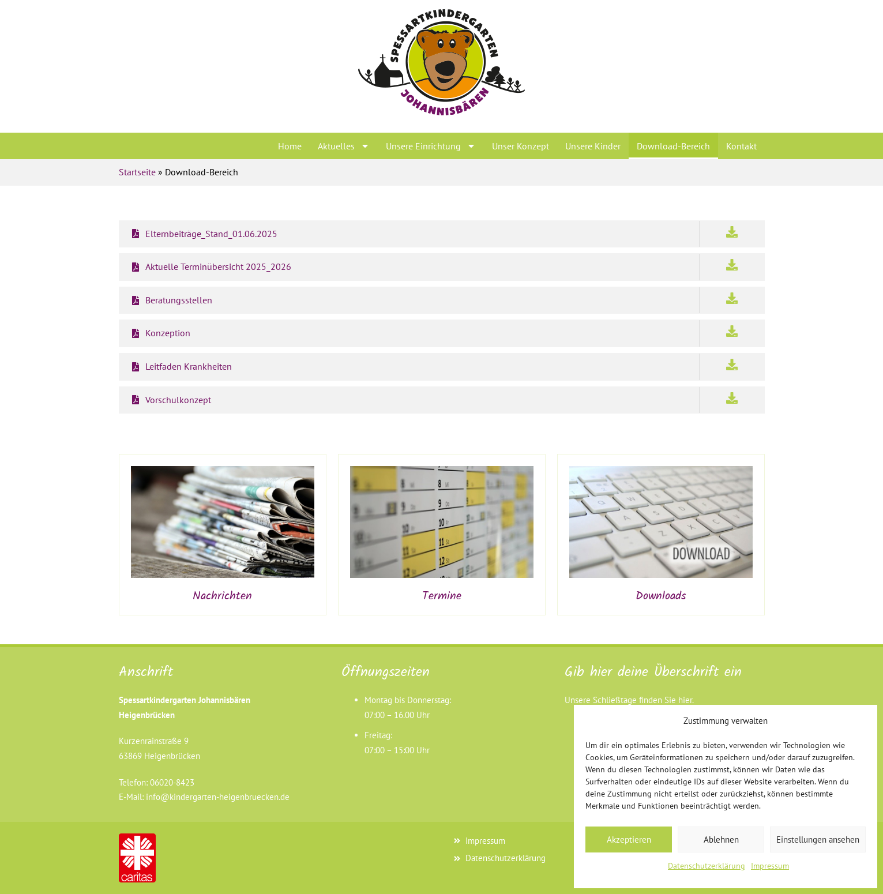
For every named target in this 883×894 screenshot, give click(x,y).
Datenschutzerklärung (706, 866)
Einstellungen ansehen (817, 839)
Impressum (770, 866)
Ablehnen (721, 839)
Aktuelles (344, 146)
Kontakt (741, 146)
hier (685, 699)
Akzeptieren (629, 839)
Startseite (137, 172)
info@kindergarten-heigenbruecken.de (218, 796)
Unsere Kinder (593, 146)
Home (290, 146)
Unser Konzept (520, 146)
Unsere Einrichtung (431, 146)
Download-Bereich (673, 146)
